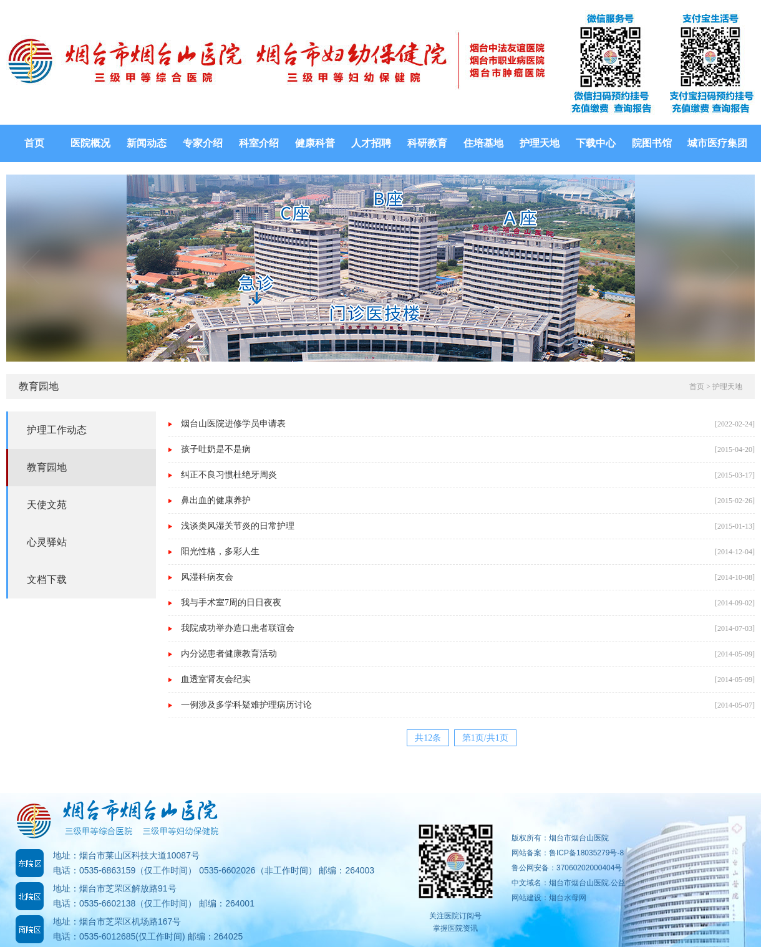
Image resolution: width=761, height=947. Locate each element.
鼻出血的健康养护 (216, 500)
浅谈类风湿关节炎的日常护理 (237, 526)
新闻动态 (147, 143)
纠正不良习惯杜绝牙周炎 (229, 474)
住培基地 (483, 143)
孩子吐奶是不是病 (216, 449)
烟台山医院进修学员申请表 (233, 423)
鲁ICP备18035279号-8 (586, 852)
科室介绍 (259, 143)
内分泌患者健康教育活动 (229, 653)
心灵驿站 (47, 542)
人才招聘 (371, 143)
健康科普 (315, 143)
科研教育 (427, 143)
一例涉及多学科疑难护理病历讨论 (246, 704)
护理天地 (540, 143)
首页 (34, 143)
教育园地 (47, 467)
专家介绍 (203, 143)
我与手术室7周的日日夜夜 (231, 602)
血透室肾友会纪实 (216, 679)
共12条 (428, 738)
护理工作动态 (57, 430)
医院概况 (90, 143)
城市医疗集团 (717, 143)
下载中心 (596, 143)
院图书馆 (652, 143)
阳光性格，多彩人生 (220, 551)
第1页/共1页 (485, 738)
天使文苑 (47, 504)
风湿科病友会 (207, 577)
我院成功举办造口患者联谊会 (237, 628)
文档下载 (47, 579)
